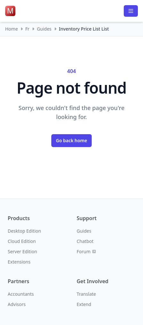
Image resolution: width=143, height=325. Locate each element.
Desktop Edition (24, 231)
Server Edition (22, 251)
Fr (27, 29)
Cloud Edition (22, 241)
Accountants (21, 294)
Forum (86, 251)
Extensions (19, 262)
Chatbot (85, 241)
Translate (86, 294)
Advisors (17, 304)
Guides (44, 29)
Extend (84, 304)
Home (11, 29)
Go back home (71, 140)
